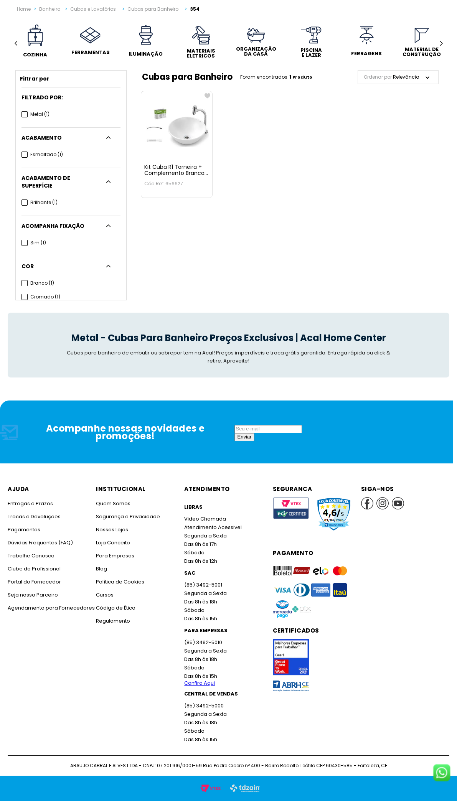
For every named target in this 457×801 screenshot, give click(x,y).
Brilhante (44, 202)
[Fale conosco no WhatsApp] (441, 773)
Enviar (245, 437)
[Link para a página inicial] (23, 9)
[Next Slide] (441, 43)
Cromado (45, 296)
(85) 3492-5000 (204, 705)
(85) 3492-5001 (203, 584)
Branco (42, 283)
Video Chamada (205, 518)
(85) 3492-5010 (203, 642)
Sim (38, 242)
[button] (70, 97)
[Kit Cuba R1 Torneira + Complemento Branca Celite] (176, 144)
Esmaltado (46, 154)
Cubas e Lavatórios (93, 9)
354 (195, 9)
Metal (39, 114)
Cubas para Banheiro (152, 9)
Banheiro (49, 9)
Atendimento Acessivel (213, 527)
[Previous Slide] (16, 43)
